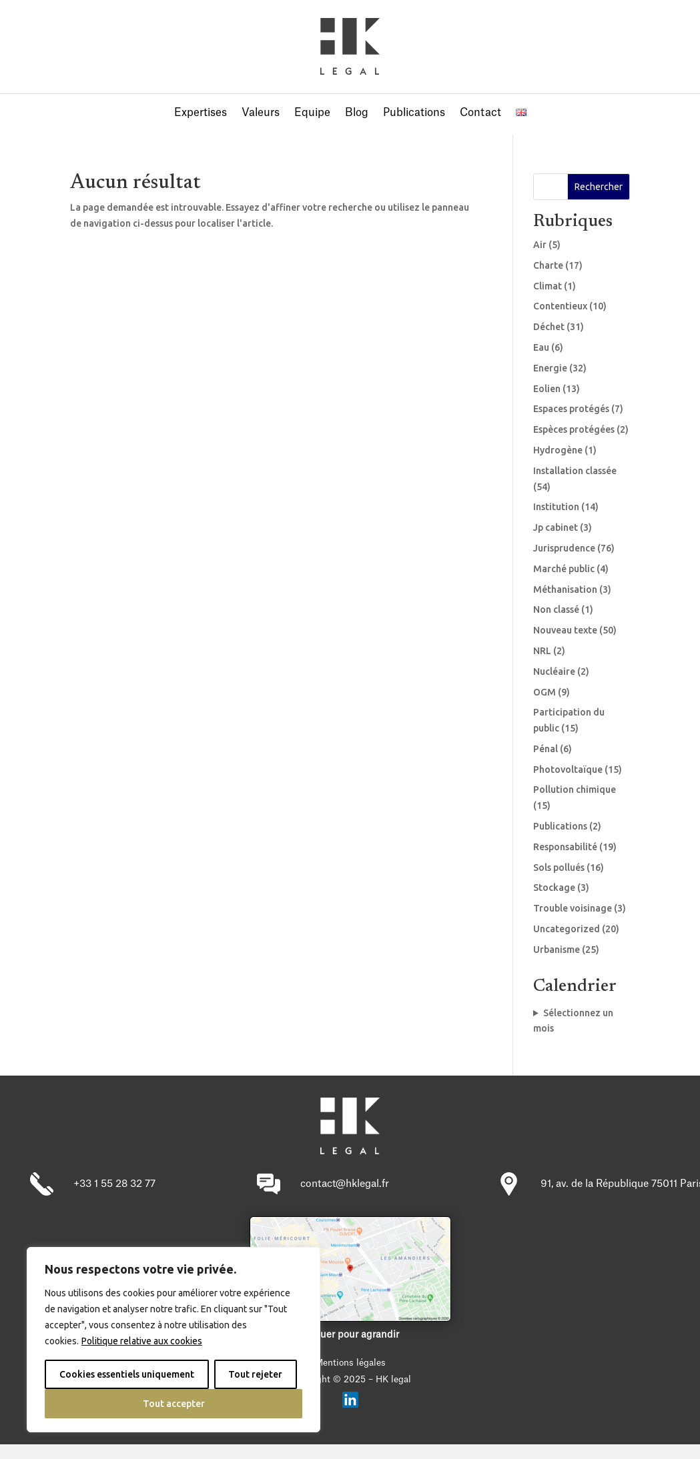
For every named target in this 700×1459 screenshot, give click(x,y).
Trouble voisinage (572, 908)
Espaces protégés (571, 408)
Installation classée (575, 470)
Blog (356, 113)
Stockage (554, 887)
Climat (547, 286)
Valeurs (261, 113)
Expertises (200, 113)
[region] (173, 1339)
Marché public (564, 568)
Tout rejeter (255, 1374)
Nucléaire (554, 671)
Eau (541, 347)
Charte (548, 265)
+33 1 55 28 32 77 (114, 1184)
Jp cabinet (555, 527)
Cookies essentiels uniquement (126, 1374)
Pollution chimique (574, 789)
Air (540, 244)
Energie (550, 368)
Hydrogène (558, 450)
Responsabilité (565, 847)
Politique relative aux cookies (141, 1341)
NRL (542, 650)
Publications (414, 113)
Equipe (312, 113)
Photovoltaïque (568, 769)
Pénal (545, 749)
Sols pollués (559, 867)
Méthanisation (565, 589)
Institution (556, 506)
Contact (480, 113)
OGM (544, 692)
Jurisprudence (564, 548)
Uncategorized (566, 929)
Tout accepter (174, 1403)
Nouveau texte (565, 630)
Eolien (547, 388)
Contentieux (560, 306)
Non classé (556, 609)
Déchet (549, 326)
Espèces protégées (574, 429)
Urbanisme (556, 949)
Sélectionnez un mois (573, 1021)
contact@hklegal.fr (344, 1184)
